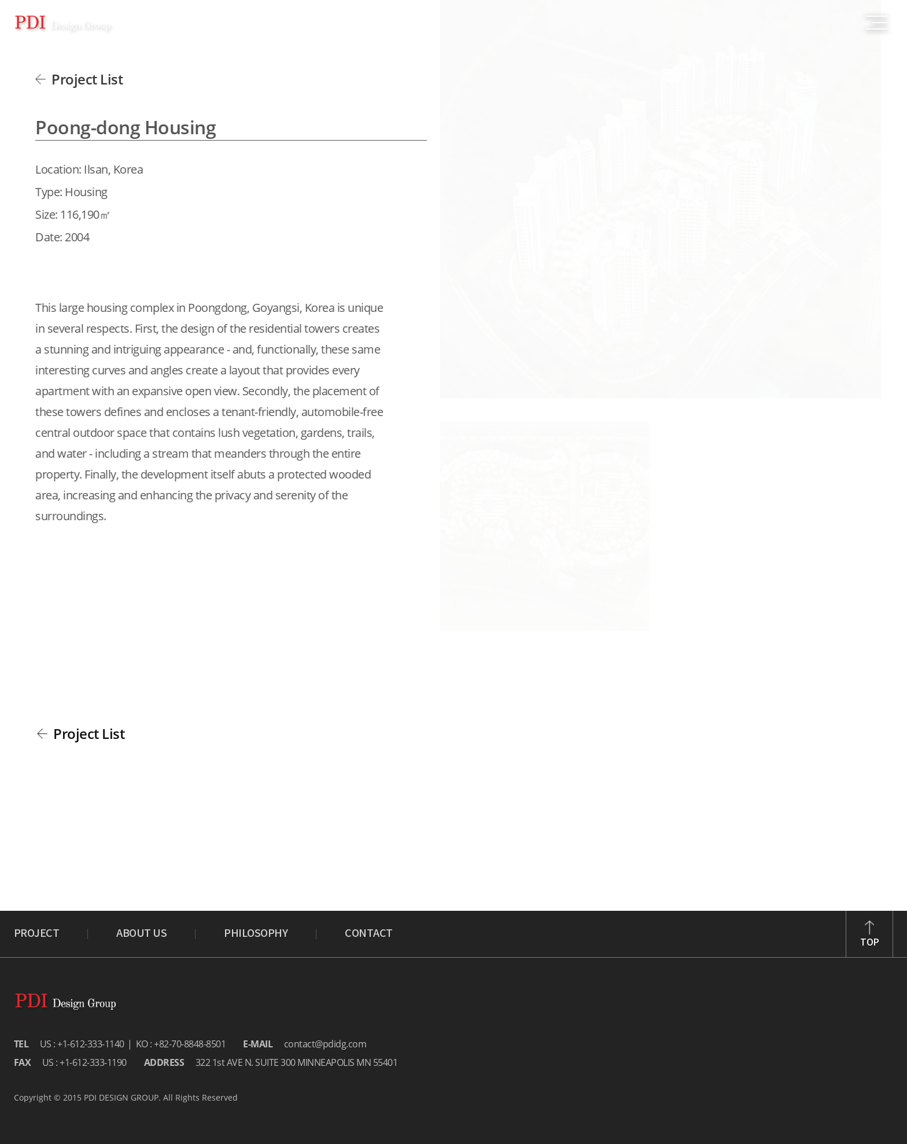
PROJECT (37, 934)
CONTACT (369, 934)
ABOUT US (141, 934)
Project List (84, 79)
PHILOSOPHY (255, 934)
